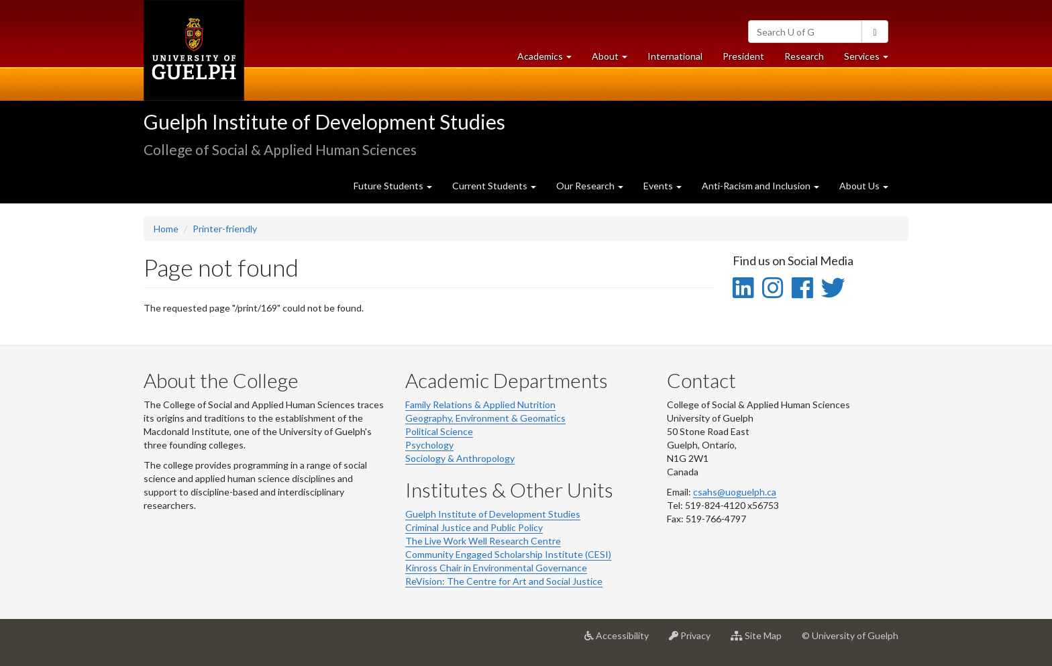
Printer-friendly (225, 228)
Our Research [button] (589, 185)
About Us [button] (863, 185)
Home (166, 228)
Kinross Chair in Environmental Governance (496, 567)
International (674, 56)
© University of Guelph (850, 635)
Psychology (429, 444)
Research (809, 59)
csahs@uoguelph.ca (734, 491)
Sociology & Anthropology (460, 458)
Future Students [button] (393, 185)
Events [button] (662, 185)
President (743, 56)
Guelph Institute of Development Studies (324, 121)
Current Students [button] (494, 185)
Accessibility (621, 640)
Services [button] (871, 59)
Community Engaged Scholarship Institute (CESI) (508, 554)
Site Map (761, 640)
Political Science (439, 431)
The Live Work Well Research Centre (483, 540)
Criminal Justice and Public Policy (474, 527)
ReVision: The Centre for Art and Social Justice (503, 581)
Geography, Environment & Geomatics (485, 418)
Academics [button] (549, 59)
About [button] (614, 59)
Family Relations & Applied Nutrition (480, 404)
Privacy (695, 640)
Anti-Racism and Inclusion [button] (760, 185)
